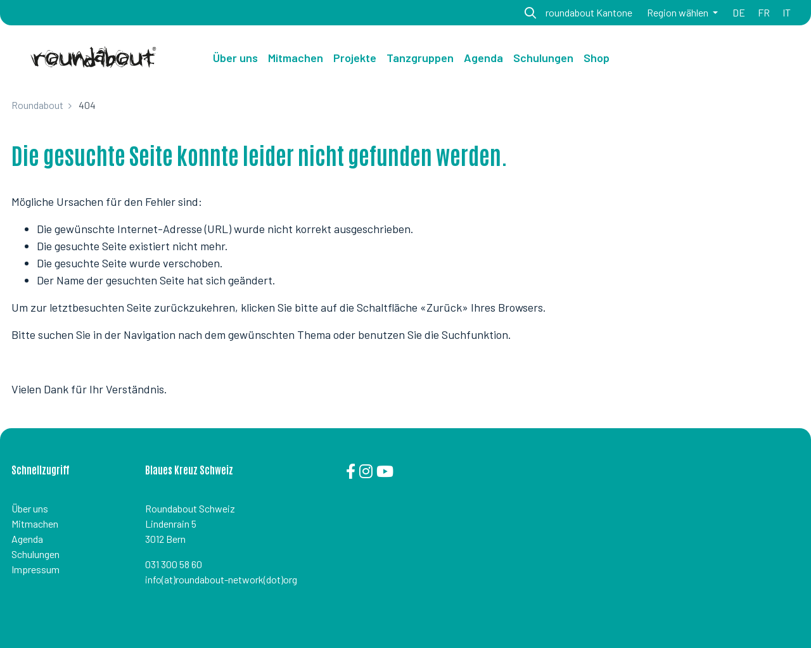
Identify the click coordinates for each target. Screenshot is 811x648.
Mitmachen (34, 524)
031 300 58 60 (173, 564)
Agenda (27, 539)
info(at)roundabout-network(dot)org (221, 579)
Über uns (235, 58)
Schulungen (35, 554)
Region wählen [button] (678, 12)
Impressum (35, 569)
